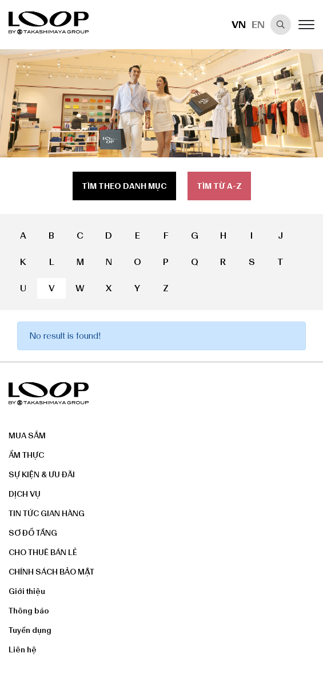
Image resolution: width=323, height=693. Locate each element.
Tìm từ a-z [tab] (219, 186)
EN (258, 24)
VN (239, 24)
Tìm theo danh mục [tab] (124, 186)
